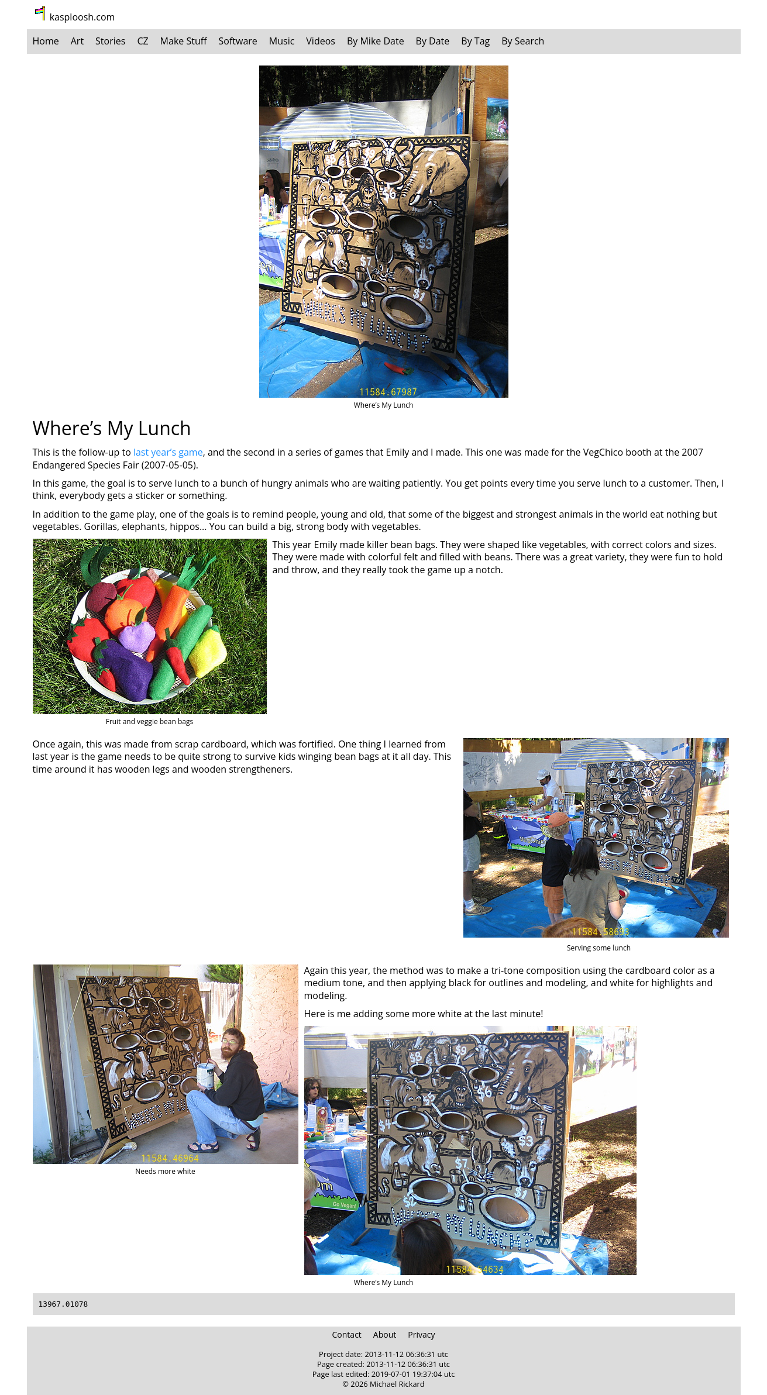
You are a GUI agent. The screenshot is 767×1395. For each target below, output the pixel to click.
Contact (347, 1334)
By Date (433, 41)
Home (46, 41)
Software (238, 41)
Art (77, 41)
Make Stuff (183, 41)
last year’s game (168, 452)
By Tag (475, 41)
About (384, 1334)
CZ (142, 41)
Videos (320, 41)
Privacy (421, 1334)
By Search (522, 41)
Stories (110, 41)
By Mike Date (375, 41)
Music (282, 41)
